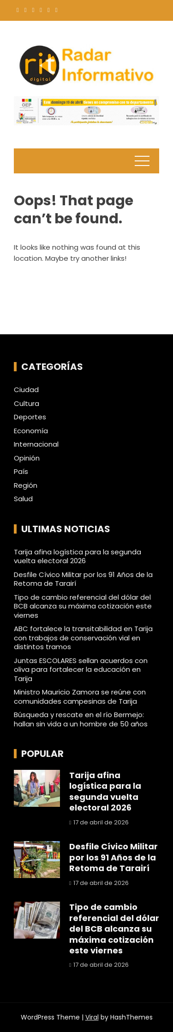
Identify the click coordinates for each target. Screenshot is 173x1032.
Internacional (36, 444)
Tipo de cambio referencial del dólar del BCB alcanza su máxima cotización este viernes (83, 606)
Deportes (30, 417)
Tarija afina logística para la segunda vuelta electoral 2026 (77, 556)
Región (25, 485)
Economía (31, 431)
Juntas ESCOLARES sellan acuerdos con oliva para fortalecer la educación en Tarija (81, 669)
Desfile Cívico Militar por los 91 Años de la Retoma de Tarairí (83, 579)
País (21, 471)
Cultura (26, 403)
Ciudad (26, 389)
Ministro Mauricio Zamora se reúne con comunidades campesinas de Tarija (80, 696)
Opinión (27, 458)
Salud (23, 499)
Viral (92, 1017)
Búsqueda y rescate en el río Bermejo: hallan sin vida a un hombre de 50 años (81, 719)
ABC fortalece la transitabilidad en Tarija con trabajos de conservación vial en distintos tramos (83, 637)
